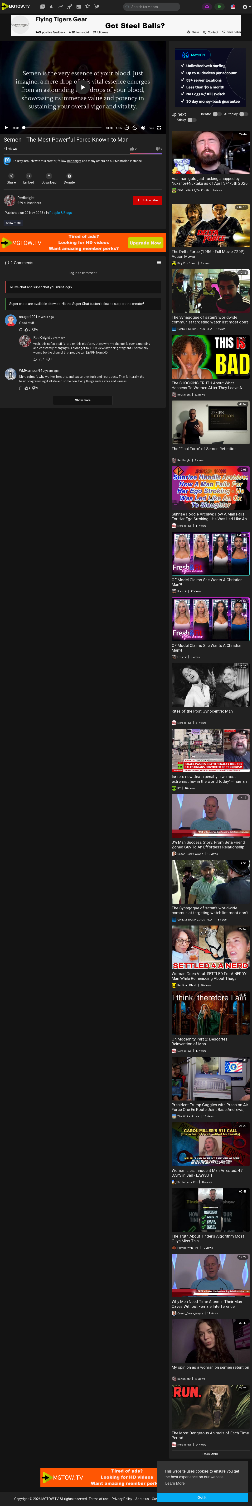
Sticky (181, 120)
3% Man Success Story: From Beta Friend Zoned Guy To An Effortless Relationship (208, 844)
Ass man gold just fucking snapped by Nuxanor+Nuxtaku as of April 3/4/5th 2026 (210, 181)
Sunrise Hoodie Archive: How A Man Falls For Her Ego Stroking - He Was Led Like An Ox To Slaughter (209, 519)
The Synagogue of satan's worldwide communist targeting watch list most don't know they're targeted (210, 322)
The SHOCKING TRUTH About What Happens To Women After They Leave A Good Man (207, 388)
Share (12, 178)
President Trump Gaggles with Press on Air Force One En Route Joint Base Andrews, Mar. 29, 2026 (210, 1109)
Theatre (205, 114)
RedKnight (74, 161)
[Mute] (143, 127)
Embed (31, 178)
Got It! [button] (203, 1497)
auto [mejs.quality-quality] (151, 128)
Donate (75, 178)
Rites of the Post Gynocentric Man (202, 711)
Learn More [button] (175, 1483)
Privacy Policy (122, 1499)
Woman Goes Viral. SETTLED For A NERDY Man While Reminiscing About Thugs (209, 976)
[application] (83, 87)
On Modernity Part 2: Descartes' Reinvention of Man (200, 1041)
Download (53, 178)
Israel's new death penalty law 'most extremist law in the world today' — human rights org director (209, 781)
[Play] (6, 127)
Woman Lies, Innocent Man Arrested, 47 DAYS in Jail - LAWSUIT (207, 1173)
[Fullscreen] (159, 127)
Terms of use (99, 1499)
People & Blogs (60, 213)
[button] (233, 6)
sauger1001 (28, 317)
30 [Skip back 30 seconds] (127, 128)
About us (142, 1499)
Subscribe (147, 200)
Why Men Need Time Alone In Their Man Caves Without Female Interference (207, 1304)
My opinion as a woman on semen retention (210, 1367)
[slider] (63, 127)
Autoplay (231, 114)
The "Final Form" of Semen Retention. (204, 448)
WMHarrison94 (30, 370)
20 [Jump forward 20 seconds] (135, 128)
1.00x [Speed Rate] (119, 128)
